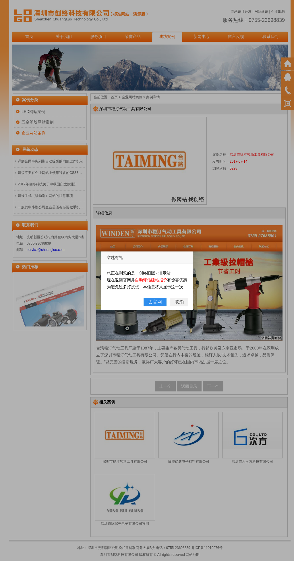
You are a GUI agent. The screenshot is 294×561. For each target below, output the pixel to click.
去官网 (155, 301)
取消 (179, 301)
